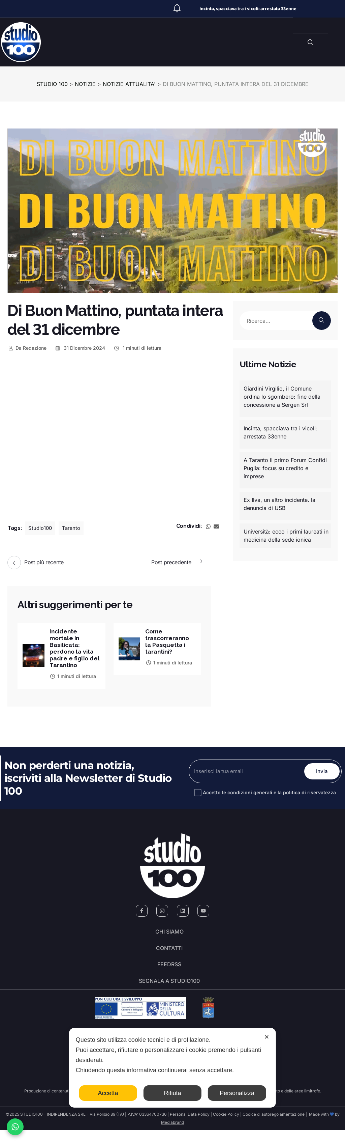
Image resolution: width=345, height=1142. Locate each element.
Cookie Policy (226, 1126)
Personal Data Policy (190, 1126)
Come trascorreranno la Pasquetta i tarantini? (168, 642)
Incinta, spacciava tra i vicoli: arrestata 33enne (247, 8)
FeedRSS (169, 973)
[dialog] (172, 1068)
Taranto (73, 528)
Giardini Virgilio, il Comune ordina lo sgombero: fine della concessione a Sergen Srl (282, 396)
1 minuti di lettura (137, 348)
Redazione (26, 348)
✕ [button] (266, 1037)
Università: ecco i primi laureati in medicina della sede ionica (286, 535)
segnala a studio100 (169, 992)
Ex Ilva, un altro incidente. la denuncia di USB (279, 503)
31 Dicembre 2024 (80, 348)
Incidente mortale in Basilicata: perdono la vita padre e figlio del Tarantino (73, 649)
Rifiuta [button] (172, 1093)
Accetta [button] (108, 1093)
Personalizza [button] (237, 1093)
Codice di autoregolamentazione (273, 1126)
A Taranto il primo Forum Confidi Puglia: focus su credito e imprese (285, 468)
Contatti (169, 954)
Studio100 (40, 528)
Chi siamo (169, 935)
